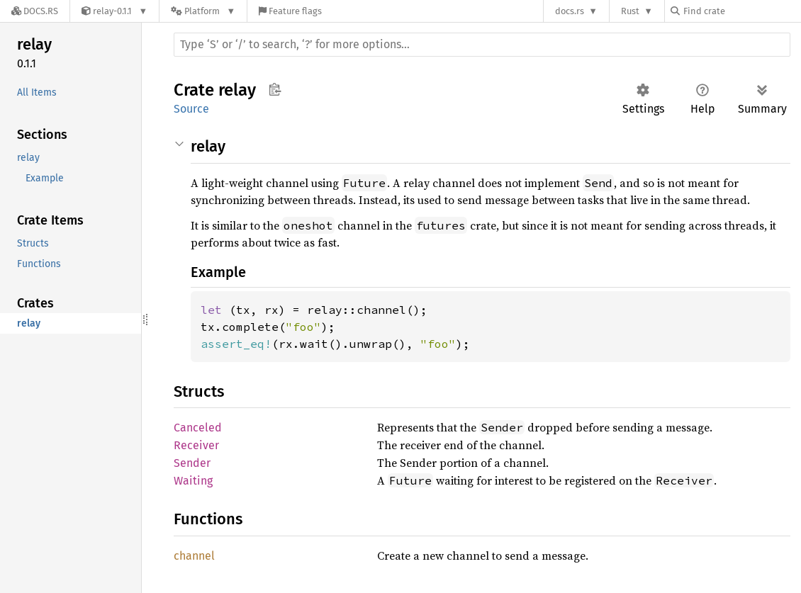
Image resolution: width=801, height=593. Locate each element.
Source (191, 108)
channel (194, 556)
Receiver (196, 445)
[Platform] (203, 11)
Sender (192, 463)
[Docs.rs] (34, 11)
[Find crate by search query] (741, 11)
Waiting (193, 480)
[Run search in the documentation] (482, 45)
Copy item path (274, 89)
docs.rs (569, 11)
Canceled (198, 427)
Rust (630, 11)
